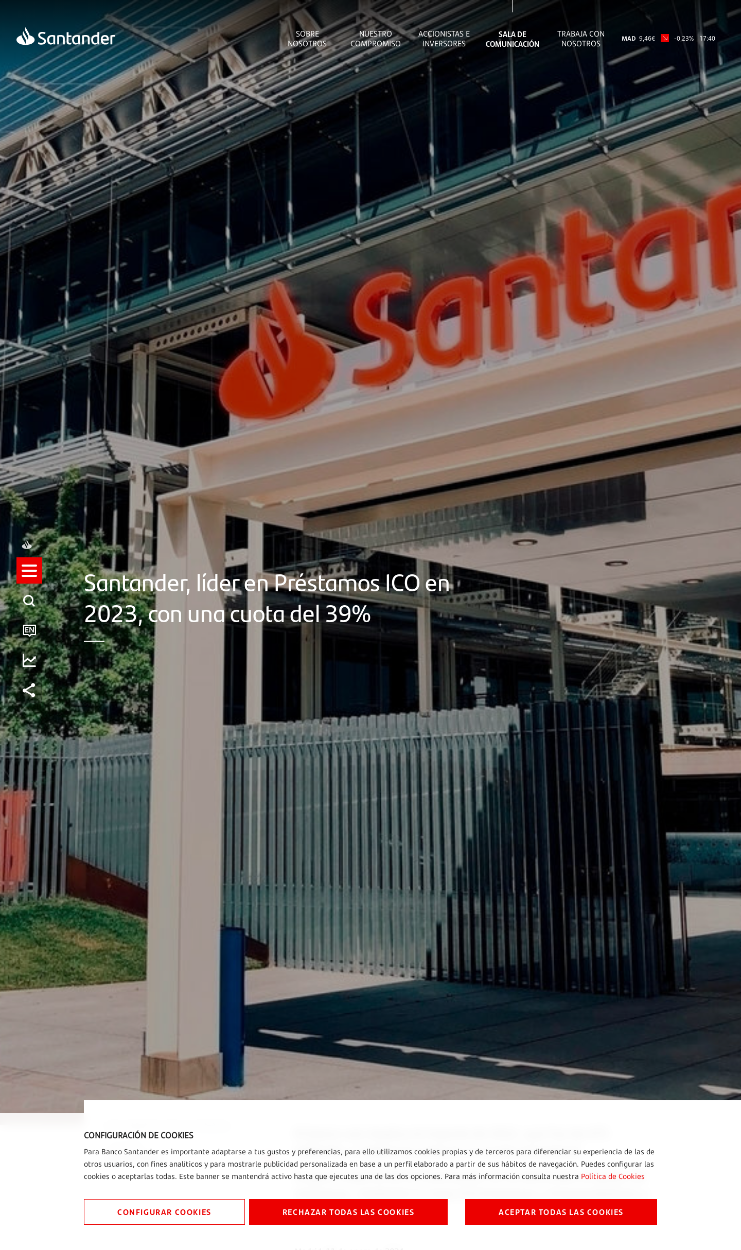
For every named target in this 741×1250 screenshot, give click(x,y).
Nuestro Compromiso (375, 38)
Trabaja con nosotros (581, 38)
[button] (29, 580)
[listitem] (29, 580)
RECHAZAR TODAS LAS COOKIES (349, 1212)
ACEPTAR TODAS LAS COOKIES (561, 1212)
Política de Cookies (613, 1176)
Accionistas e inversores (444, 38)
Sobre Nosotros (307, 38)
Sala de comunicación (512, 38)
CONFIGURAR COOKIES (164, 1212)
